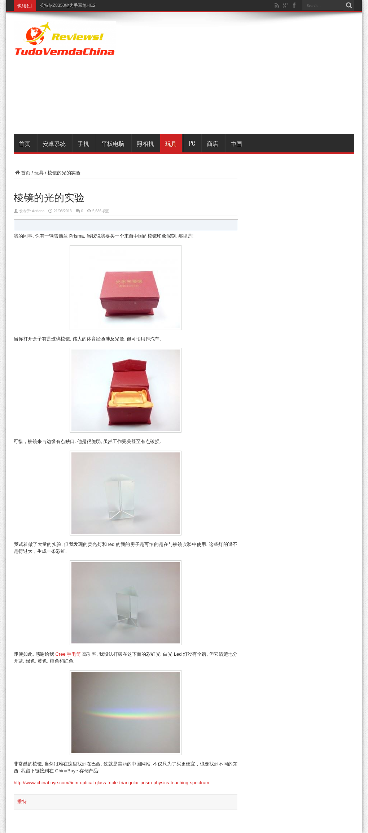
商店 (212, 143)
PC (192, 143)
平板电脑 (112, 143)
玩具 (171, 143)
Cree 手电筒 (68, 654)
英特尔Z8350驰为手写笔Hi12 (68, 5)
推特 (22, 801)
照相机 (145, 143)
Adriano (38, 211)
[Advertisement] (252, 74)
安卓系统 (54, 143)
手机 (83, 143)
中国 (236, 143)
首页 (24, 143)
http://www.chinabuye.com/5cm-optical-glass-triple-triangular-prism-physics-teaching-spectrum (111, 782)
